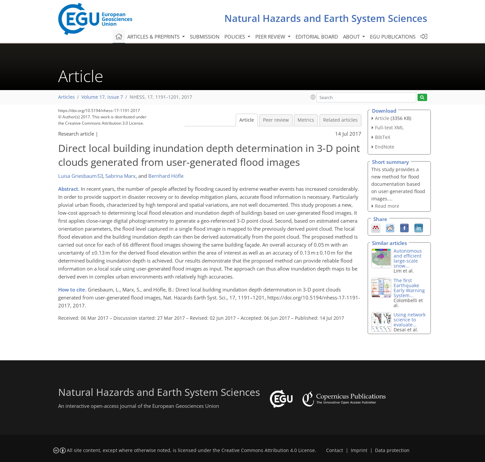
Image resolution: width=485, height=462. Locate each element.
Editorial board (317, 36)
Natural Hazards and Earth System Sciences (325, 18)
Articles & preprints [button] (154, 36)
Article (246, 120)
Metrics (306, 120)
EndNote (384, 147)
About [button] (352, 36)
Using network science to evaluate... (409, 319)
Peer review (276, 120)
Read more (387, 206)
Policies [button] (235, 36)
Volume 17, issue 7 (102, 97)
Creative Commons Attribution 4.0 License (268, 450)
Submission (204, 36)
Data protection (392, 450)
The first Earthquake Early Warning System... (409, 287)
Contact (334, 450)
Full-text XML (389, 127)
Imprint (359, 450)
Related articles (340, 120)
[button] (313, 97)
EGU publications (393, 36)
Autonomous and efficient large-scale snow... (408, 258)
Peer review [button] (271, 36)
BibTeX (382, 137)
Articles (66, 97)
